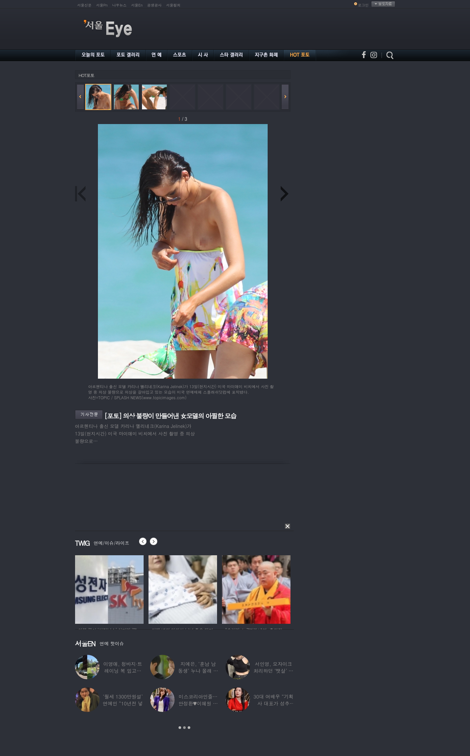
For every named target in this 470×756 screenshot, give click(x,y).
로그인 (363, 5)
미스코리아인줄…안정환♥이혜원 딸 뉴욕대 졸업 (198, 703)
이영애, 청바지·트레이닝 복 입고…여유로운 (122, 670)
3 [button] (189, 727)
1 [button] (180, 727)
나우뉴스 (119, 5)
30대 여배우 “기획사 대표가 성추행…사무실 (273, 703)
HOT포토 (86, 75)
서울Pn (102, 5)
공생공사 (154, 5)
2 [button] (184, 727)
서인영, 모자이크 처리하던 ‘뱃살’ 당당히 (273, 670)
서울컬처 (173, 5)
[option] (109, 588)
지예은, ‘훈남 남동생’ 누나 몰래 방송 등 (198, 670)
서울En (137, 5)
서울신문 (84, 5)
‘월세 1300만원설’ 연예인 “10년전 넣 (123, 700)
